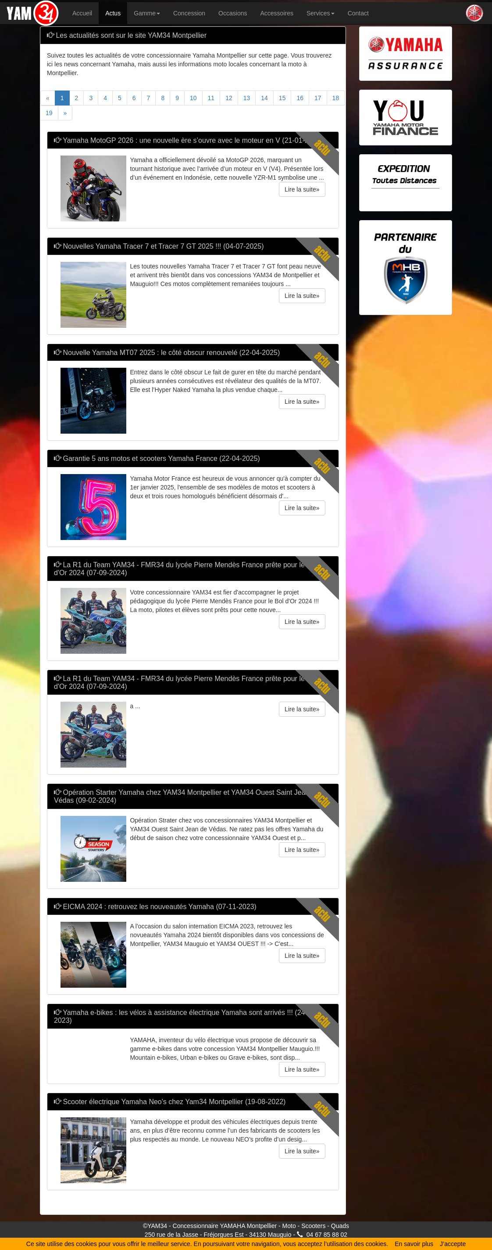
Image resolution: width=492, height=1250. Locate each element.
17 (317, 97)
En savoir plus (414, 1243)
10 (193, 97)
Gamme (147, 13)
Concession (189, 13)
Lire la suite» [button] (302, 189)
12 (228, 97)
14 (264, 97)
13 (246, 97)
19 (49, 112)
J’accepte (453, 1243)
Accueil (82, 13)
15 (282, 97)
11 (211, 97)
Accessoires (276, 13)
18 (335, 97)
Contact (358, 13)
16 (299, 97)
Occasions (232, 13)
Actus (113, 13)
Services (321, 13)
